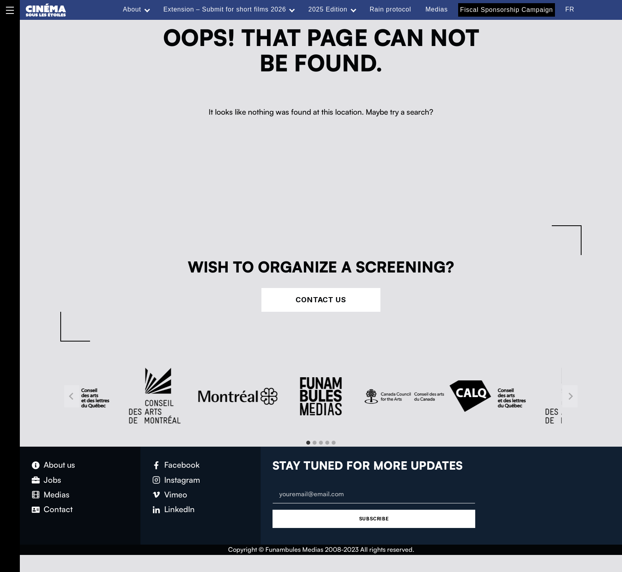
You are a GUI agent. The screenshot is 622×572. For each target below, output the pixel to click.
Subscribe (374, 519)
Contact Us (321, 300)
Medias (436, 9)
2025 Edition (327, 9)
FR (569, 9)
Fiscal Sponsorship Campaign (506, 9)
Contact (58, 509)
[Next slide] (570, 396)
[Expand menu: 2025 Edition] (353, 9)
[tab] (308, 443)
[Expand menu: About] (147, 9)
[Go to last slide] (71, 396)
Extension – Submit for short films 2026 (224, 9)
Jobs (52, 480)
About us (59, 465)
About (132, 9)
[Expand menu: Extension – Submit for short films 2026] (292, 9)
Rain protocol (390, 9)
